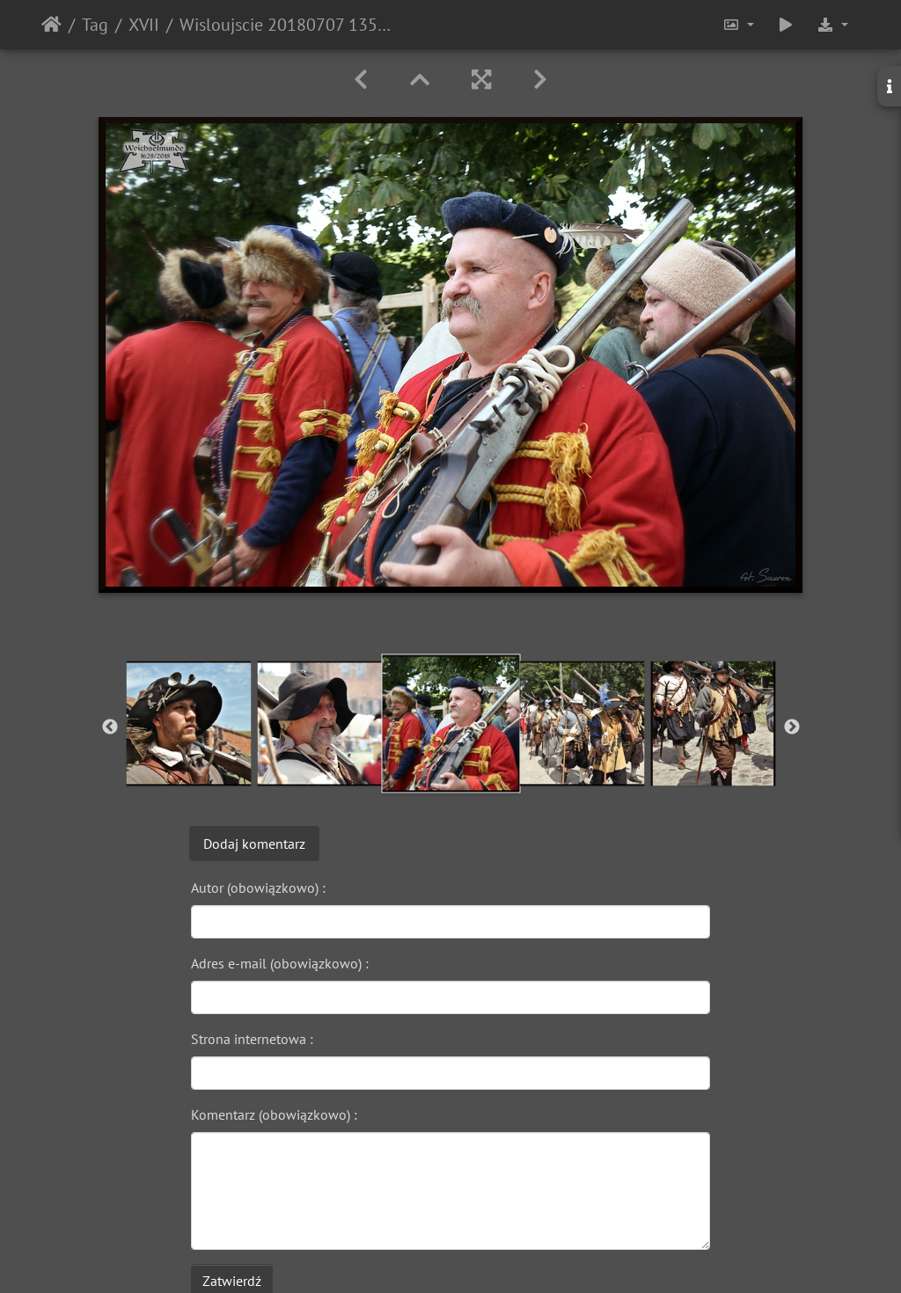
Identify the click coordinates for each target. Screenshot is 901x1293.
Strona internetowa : (252, 1039)
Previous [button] (110, 727)
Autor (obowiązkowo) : (258, 887)
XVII (143, 24)
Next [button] (792, 727)
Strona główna (51, 24)
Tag (95, 24)
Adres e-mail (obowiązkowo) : (280, 963)
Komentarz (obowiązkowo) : (274, 1114)
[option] (188, 723)
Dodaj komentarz (254, 843)
